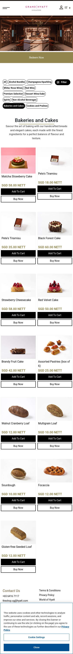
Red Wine (30, 88)
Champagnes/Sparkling (39, 82)
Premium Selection (13, 93)
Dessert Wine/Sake (35, 93)
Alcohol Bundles (16, 82)
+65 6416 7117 (11, 596)
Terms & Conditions (50, 590)
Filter (62, 82)
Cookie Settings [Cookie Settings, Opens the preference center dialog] (36, 637)
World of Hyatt (47, 599)
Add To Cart (18, 191)
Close (37, 647)
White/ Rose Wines (13, 88)
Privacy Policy (46, 595)
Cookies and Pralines (37, 105)
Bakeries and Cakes (14, 105)
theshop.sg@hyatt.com (15, 600)
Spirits (7, 99)
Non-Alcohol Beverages (24, 99)
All (5, 82)
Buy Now (18, 199)
